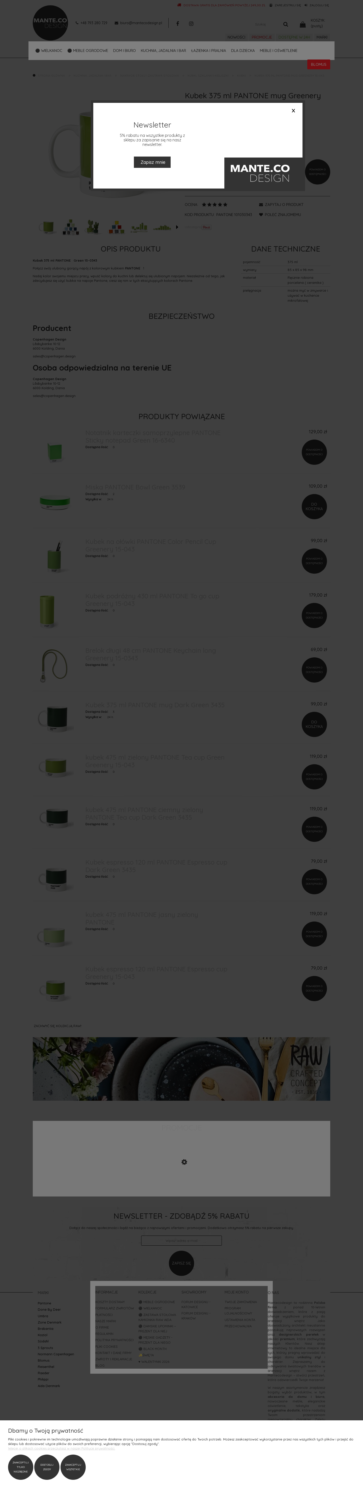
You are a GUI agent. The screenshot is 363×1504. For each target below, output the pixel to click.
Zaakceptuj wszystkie (73, 1467)
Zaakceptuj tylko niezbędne (21, 1467)
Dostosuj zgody (46, 1467)
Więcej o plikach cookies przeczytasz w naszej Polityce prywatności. (61, 1448)
